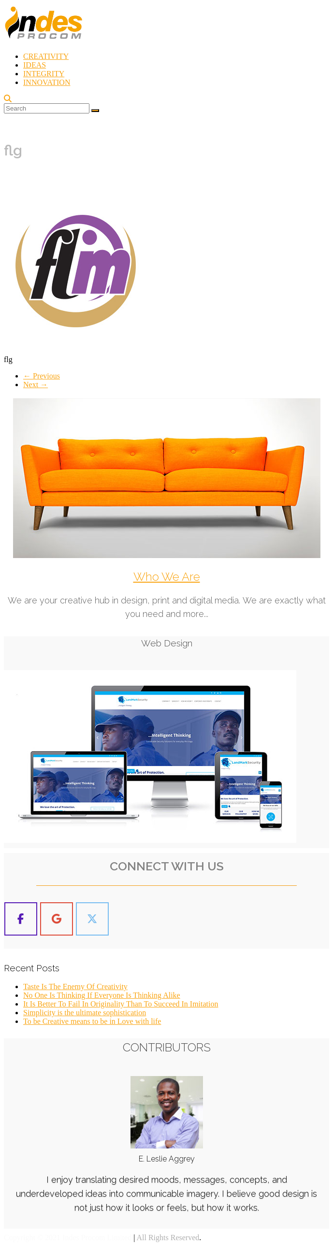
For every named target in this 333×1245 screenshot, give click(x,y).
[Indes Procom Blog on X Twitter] (92, 918)
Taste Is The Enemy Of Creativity (75, 986)
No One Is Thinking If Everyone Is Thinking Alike (101, 995)
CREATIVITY (46, 56)
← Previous (41, 376)
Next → (35, 384)
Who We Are (166, 577)
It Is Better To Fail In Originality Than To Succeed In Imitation (120, 1003)
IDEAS (34, 65)
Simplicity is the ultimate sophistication (84, 1012)
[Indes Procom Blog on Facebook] (20, 918)
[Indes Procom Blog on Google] (56, 918)
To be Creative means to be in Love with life (92, 1021)
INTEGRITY (43, 74)
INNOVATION (46, 82)
